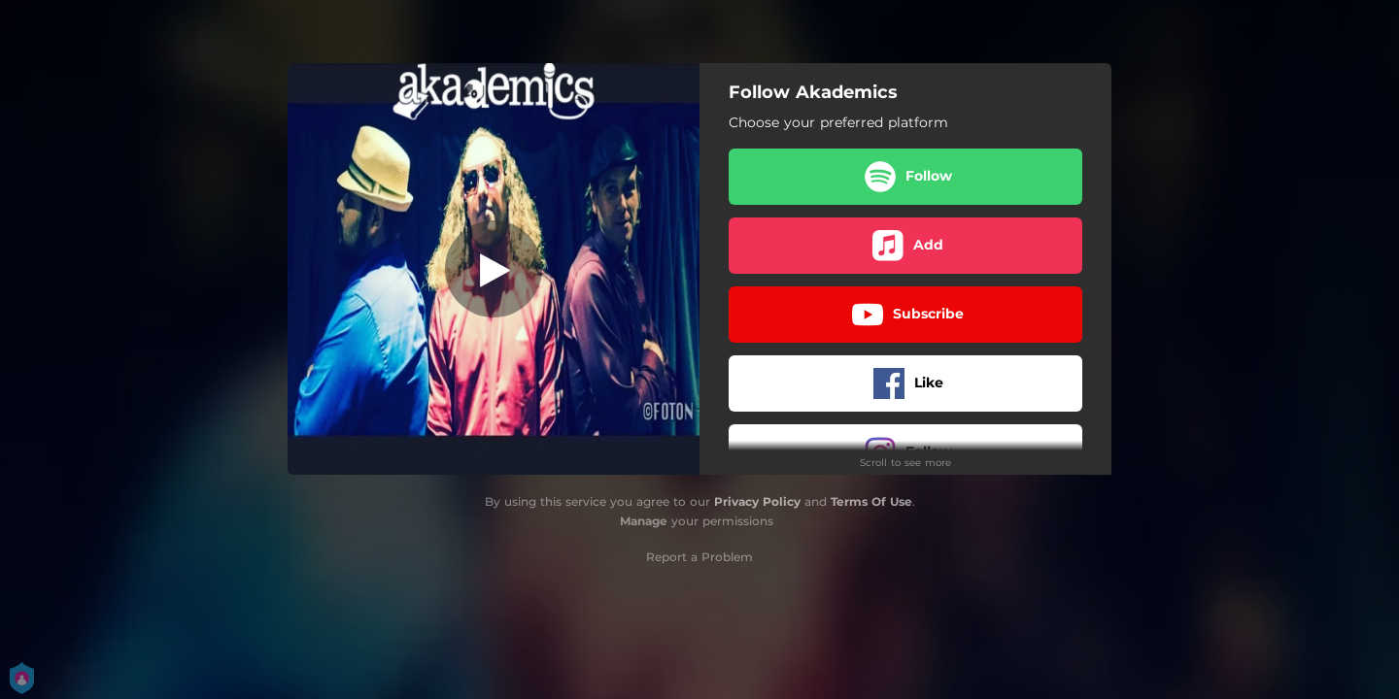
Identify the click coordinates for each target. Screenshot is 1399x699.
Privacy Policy (757, 501)
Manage (643, 521)
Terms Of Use (871, 501)
